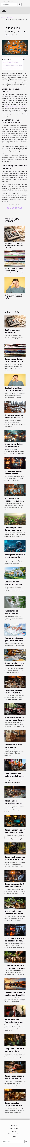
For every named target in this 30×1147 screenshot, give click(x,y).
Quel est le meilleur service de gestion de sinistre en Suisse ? (13, 297)
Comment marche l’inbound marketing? (12, 65)
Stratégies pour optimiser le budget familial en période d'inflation (13, 502)
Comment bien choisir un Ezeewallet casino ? (14, 832)
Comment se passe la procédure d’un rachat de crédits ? (14, 1078)
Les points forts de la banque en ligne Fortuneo (14, 1051)
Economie (10, 17)
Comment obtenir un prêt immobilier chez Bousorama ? (14, 967)
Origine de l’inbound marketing (10, 62)
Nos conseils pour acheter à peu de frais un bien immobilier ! (14, 913)
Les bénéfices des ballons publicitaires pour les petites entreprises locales (13, 777)
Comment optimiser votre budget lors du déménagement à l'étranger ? (14, 271)
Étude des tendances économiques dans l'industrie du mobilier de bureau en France (14, 721)
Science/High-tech (14, 1134)
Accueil (3, 17)
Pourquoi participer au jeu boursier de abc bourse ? (14, 940)
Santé (14, 1131)
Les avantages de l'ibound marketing (11, 68)
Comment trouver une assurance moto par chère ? (14, 859)
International (14, 1128)
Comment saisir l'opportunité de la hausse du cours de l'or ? (13, 1106)
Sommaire (7, 59)
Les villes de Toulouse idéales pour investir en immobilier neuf (14, 995)
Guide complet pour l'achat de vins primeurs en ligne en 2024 (13, 475)
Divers (14, 1137)
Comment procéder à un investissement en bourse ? (14, 886)
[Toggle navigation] (4, 10)
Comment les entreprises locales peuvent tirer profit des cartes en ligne (13, 804)
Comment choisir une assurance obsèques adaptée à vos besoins (14, 665)
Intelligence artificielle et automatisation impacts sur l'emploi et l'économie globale (14, 558)
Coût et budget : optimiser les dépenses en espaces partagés (13, 245)
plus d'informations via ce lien (16, 106)
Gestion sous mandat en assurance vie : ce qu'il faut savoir (14, 417)
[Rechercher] (9, 4)
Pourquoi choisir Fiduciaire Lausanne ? (14, 1021)
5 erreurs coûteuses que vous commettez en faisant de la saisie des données (14, 641)
